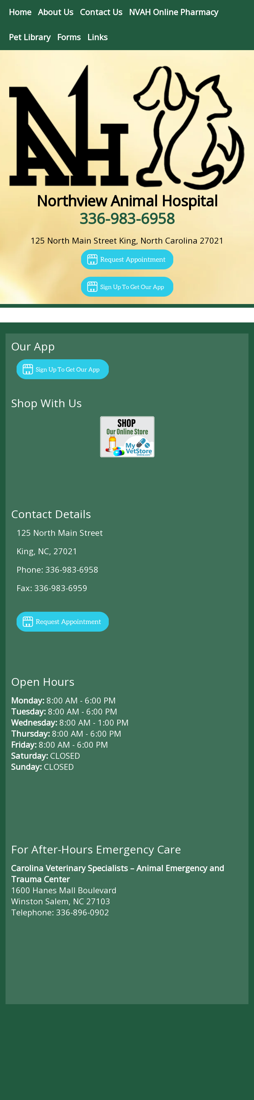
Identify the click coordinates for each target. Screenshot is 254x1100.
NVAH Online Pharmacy (173, 11)
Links (97, 36)
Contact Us (101, 11)
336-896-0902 (82, 912)
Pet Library (30, 36)
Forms (69, 36)
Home (20, 11)
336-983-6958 (127, 218)
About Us (55, 11)
